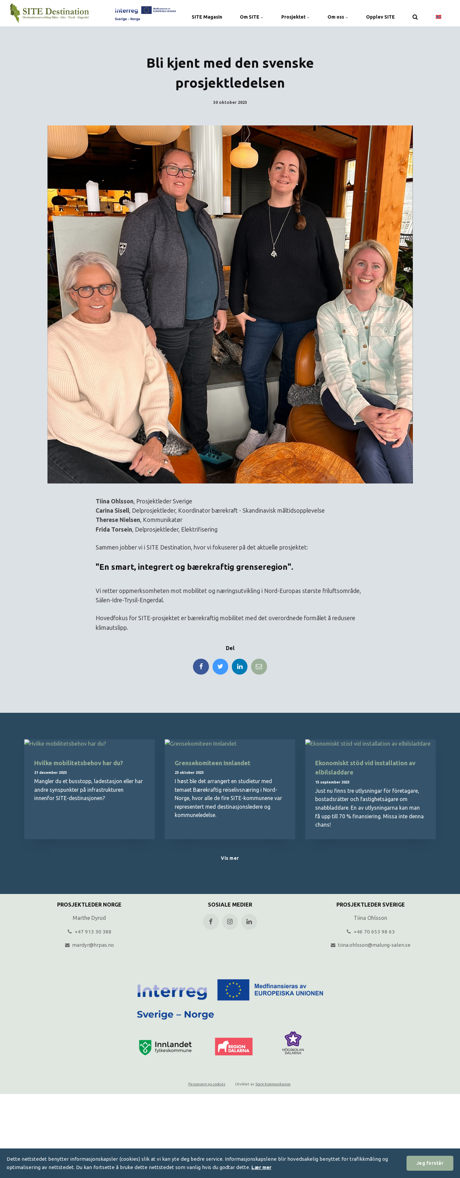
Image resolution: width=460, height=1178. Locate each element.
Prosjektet (290, 13)
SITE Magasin (197, 13)
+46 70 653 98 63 (370, 933)
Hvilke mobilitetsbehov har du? (81, 764)
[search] (415, 13)
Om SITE (244, 13)
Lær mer (261, 1167)
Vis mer (230, 859)
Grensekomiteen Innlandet (214, 764)
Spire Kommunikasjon (274, 1086)
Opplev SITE (379, 13)
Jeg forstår (429, 1163)
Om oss (334, 13)
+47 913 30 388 (89, 933)
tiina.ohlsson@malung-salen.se (370, 947)
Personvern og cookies (205, 1086)
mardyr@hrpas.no (89, 947)
